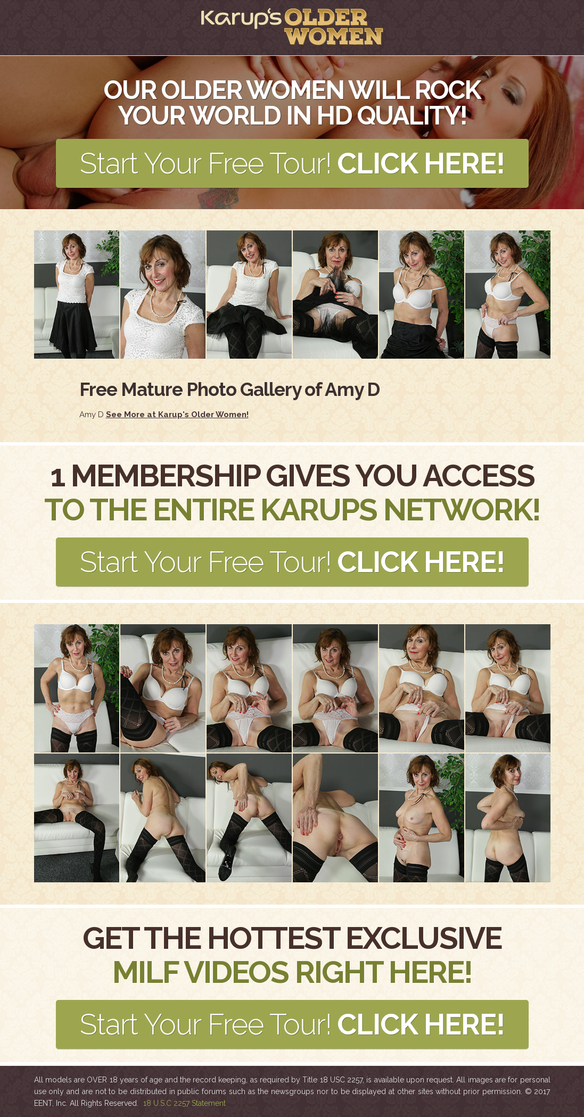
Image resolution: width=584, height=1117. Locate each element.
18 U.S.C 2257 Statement (184, 1103)
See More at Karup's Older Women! (177, 414)
